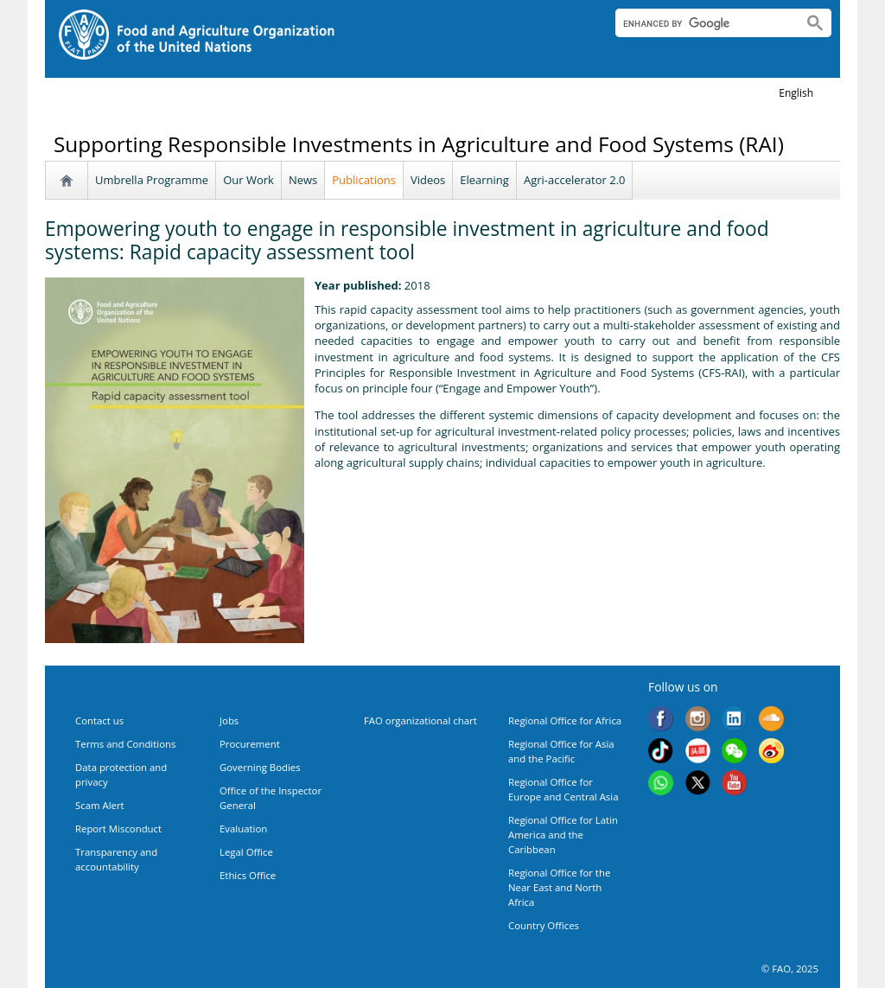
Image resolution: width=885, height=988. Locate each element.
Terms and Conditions (125, 743)
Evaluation (243, 828)
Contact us (99, 720)
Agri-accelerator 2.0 (575, 180)
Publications (364, 180)
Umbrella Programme (151, 180)
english (796, 93)
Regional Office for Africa (564, 720)
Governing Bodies (260, 767)
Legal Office (246, 851)
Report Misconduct (118, 828)
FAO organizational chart (420, 720)
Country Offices (543, 925)
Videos (428, 180)
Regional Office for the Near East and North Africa (559, 887)
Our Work (248, 180)
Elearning (484, 180)
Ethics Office (248, 875)
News (303, 180)
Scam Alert (99, 805)
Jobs (229, 720)
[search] (702, 23)
